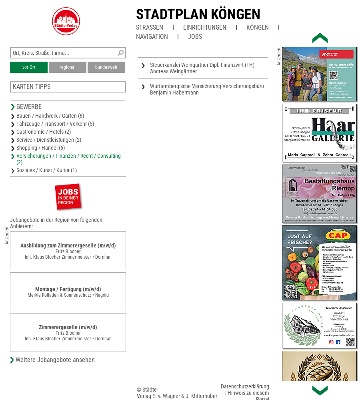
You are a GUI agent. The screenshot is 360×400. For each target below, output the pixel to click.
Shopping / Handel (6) (40, 148)
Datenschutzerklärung (245, 386)
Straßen (149, 27)
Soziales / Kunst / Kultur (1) (46, 170)
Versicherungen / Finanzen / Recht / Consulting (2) (68, 159)
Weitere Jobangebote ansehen (55, 360)
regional (68, 67)
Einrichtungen (204, 27)
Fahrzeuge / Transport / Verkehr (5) (55, 124)
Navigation (152, 36)
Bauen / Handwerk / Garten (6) (50, 116)
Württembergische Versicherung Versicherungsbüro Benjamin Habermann (207, 89)
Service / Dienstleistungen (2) (48, 140)
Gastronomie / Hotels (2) (43, 132)
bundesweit (106, 67)
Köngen (257, 27)
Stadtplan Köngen (198, 14)
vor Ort (29, 67)
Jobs (195, 36)
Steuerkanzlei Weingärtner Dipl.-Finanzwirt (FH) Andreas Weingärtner (202, 68)
